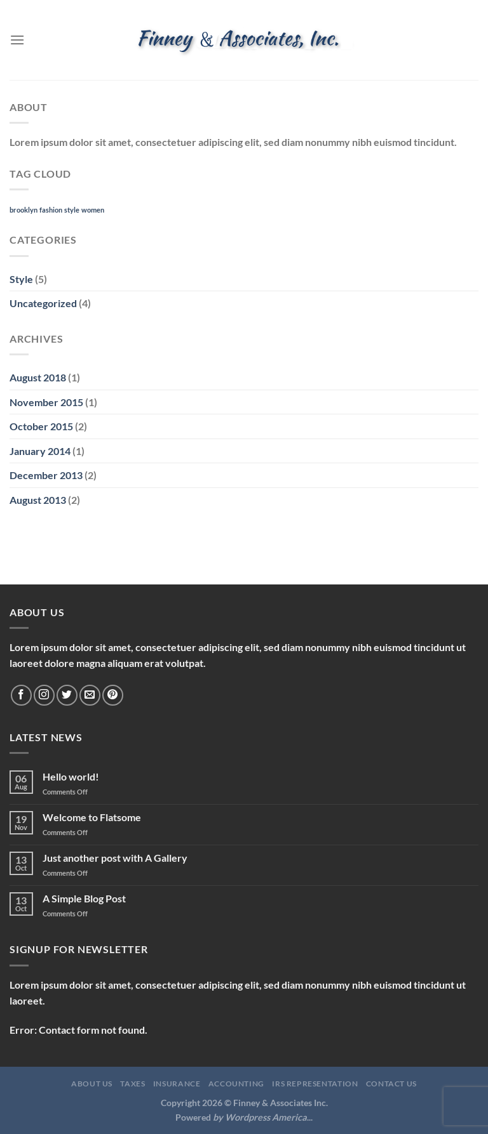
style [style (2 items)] (71, 210)
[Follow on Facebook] (21, 695)
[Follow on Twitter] (67, 695)
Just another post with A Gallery (115, 858)
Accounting (236, 1083)
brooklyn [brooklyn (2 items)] (23, 210)
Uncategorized (43, 303)
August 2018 (38, 377)
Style (21, 279)
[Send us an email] (89, 695)
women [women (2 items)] (92, 210)
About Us (91, 1083)
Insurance (177, 1083)
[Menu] (17, 39)
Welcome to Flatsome (92, 817)
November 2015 (46, 402)
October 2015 (41, 426)
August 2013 (38, 500)
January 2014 (40, 451)
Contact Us (391, 1083)
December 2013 (46, 475)
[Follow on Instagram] (44, 695)
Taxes (132, 1083)
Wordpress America (266, 1117)
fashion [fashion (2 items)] (50, 210)
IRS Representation (315, 1083)
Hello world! (71, 776)
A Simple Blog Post (84, 898)
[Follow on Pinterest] (112, 695)
